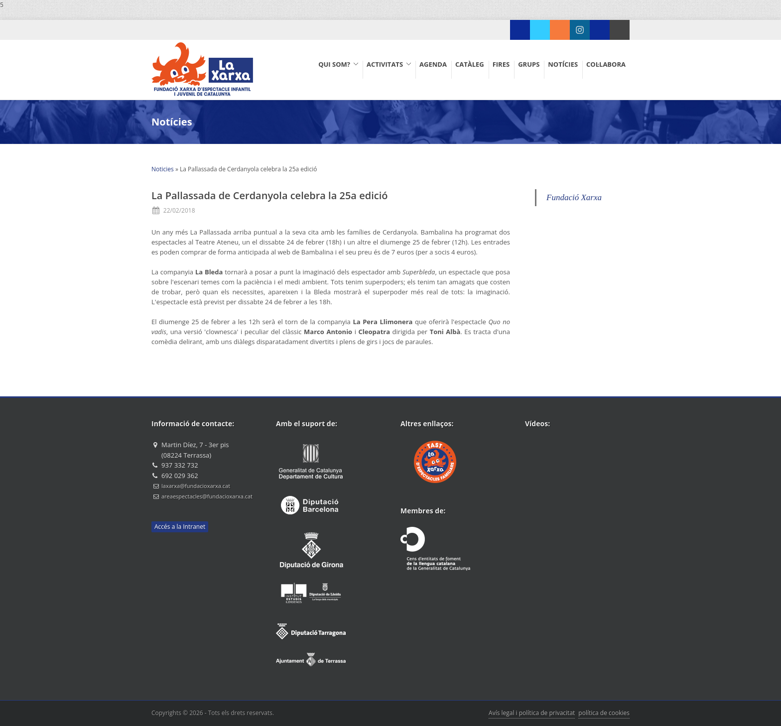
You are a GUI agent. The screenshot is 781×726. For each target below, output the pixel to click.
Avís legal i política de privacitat (532, 713)
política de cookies (604, 713)
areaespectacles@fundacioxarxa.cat (207, 496)
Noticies (162, 169)
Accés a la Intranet (179, 526)
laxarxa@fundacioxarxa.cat (195, 485)
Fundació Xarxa (574, 197)
